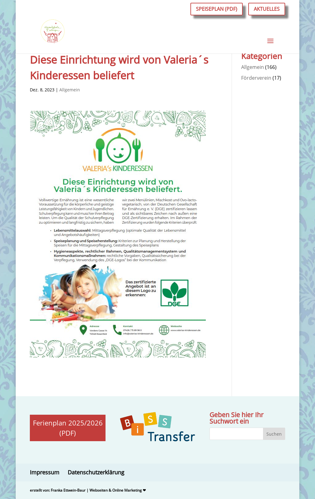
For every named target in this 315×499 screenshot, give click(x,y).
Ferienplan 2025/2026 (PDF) (68, 427)
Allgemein (69, 90)
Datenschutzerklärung (96, 472)
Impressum (44, 472)
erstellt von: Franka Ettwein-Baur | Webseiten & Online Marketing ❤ (88, 490)
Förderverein (256, 77)
